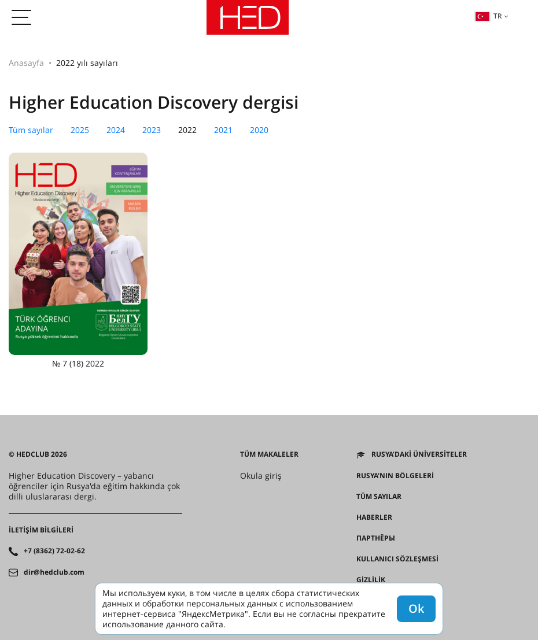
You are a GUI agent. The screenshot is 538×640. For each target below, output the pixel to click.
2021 (223, 129)
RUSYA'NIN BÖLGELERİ (395, 475)
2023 (151, 129)
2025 (80, 129)
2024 (115, 129)
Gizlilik (370, 579)
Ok (416, 608)
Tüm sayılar (31, 129)
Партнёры (375, 538)
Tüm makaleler (269, 454)
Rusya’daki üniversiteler (419, 454)
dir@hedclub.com (54, 572)
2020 (259, 129)
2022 (187, 129)
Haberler (374, 517)
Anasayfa (26, 62)
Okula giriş (261, 476)
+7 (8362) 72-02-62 (54, 551)
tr (488, 16)
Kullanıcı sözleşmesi (397, 559)
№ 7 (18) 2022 (78, 261)
